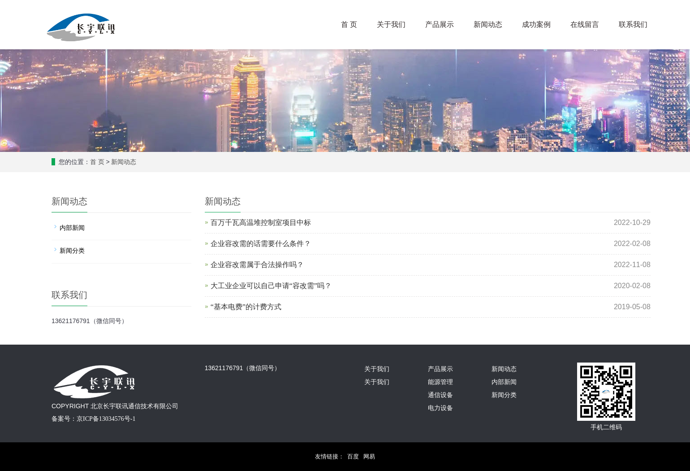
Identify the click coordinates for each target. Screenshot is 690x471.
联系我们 (633, 24)
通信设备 (440, 395)
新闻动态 (488, 24)
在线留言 (584, 24)
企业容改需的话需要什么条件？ (261, 243)
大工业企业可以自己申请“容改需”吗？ (271, 286)
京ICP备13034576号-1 (106, 418)
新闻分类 (72, 250)
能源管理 (440, 382)
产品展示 (439, 24)
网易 (369, 456)
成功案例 (536, 24)
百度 (353, 456)
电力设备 (440, 408)
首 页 (349, 24)
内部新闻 (72, 228)
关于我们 (391, 24)
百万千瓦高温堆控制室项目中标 (261, 222)
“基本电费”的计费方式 (246, 307)
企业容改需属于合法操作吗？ (257, 264)
